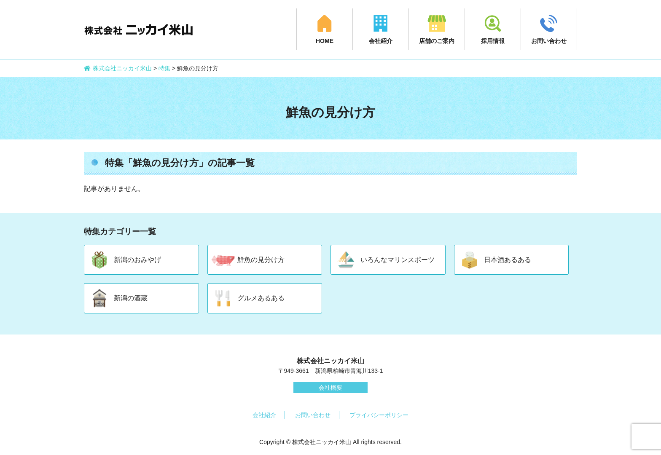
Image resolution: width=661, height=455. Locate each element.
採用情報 (493, 40)
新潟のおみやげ (137, 259)
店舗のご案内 (436, 40)
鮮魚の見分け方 (261, 259)
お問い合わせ (549, 40)
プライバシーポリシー (378, 415)
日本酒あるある (507, 259)
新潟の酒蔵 (131, 298)
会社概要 (330, 387)
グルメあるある (261, 298)
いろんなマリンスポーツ (397, 259)
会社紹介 (380, 40)
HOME (324, 40)
